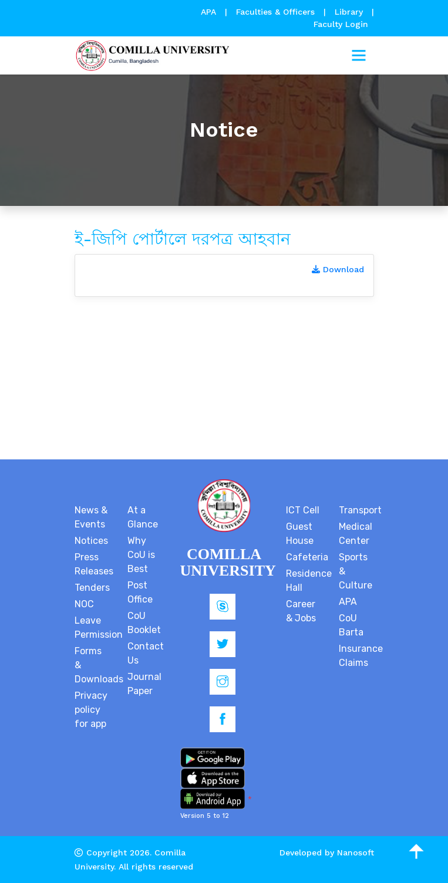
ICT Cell (302, 510)
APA (210, 11)
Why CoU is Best (141, 554)
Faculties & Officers (275, 11)
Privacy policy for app (91, 709)
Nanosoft (355, 852)
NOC (84, 604)
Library (350, 11)
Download (338, 269)
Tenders (92, 587)
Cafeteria (307, 557)
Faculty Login (341, 24)
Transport (360, 510)
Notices (91, 540)
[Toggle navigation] (358, 56)
